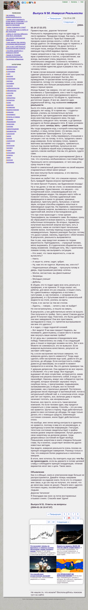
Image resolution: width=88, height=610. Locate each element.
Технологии (10, 145)
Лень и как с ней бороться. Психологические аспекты (16, 47)
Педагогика (10, 124)
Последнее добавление (14, 59)
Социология (10, 141)
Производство (11, 131)
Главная (65, 2)
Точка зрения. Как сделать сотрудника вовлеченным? (16, 43)
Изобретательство (12, 88)
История (9, 95)
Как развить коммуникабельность (14, 16)
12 (78, 518)
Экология (9, 160)
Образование (11, 122)
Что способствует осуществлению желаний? (40, 575)
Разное (8, 136)
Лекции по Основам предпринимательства (14, 56)
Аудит (8, 74)
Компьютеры (10, 98)
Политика (9, 126)
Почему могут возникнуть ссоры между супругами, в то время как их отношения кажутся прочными (17, 22)
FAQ (82, 2)
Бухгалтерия (10, 79)
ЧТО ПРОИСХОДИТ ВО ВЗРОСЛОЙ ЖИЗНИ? (65, 575)
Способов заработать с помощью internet (14, 51)
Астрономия (10, 71)
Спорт (8, 143)
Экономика (10, 162)
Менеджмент (10, 114)
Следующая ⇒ (69, 22)
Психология (10, 134)
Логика (8, 102)
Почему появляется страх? (16, 27)
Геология (9, 86)
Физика (8, 150)
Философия (10, 153)
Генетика (9, 81)
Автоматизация (11, 67)
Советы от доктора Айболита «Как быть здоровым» (17, 35)
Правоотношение (12, 129)
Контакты (74, 2)
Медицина (10, 112)
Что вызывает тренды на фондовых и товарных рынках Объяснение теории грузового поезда (42, 548)
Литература (10, 100)
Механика (9, 119)
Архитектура (10, 69)
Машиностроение (12, 110)
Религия (9, 138)
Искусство (9, 93)
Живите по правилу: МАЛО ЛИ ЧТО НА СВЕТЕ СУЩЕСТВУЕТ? (68, 547)
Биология (9, 76)
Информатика (11, 91)
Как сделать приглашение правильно (15, 39)
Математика (10, 107)
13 (49, 522)
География (10, 83)
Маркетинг (10, 105)
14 (53, 522)
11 (73, 518)
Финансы (9, 155)
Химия (8, 157)
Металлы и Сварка (13, 117)
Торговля (9, 148)
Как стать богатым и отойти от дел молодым (17, 30)
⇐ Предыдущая (54, 18)
